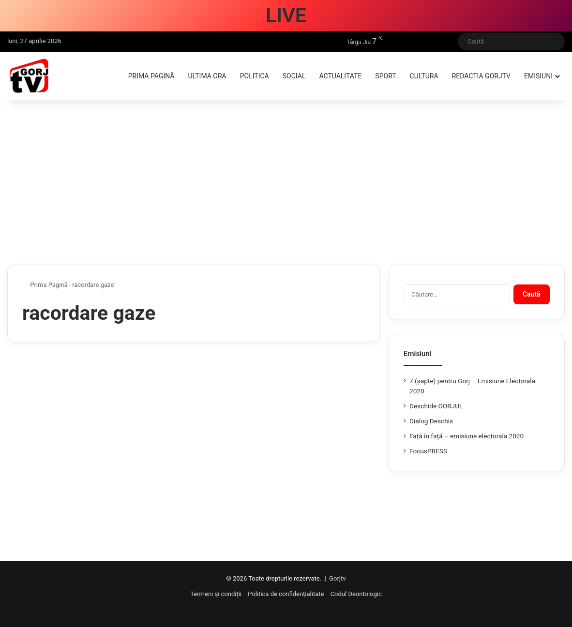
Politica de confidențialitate (286, 593)
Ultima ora (207, 76)
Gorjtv (337, 578)
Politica (254, 76)
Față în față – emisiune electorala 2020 (466, 436)
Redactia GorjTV (481, 76)
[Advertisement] (286, 182)
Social (294, 76)
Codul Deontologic (356, 593)
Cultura (424, 76)
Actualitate (340, 76)
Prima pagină (151, 76)
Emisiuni (538, 76)
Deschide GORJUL (436, 406)
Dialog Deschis (431, 421)
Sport (385, 76)
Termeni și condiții (215, 593)
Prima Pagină (45, 284)
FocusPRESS (428, 451)
